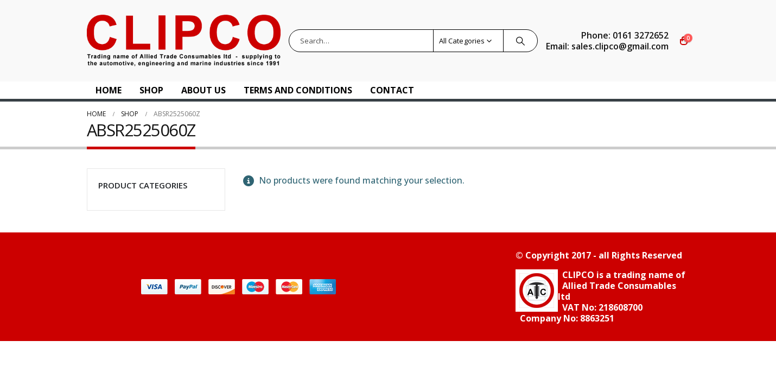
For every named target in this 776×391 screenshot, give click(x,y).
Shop (151, 90)
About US (203, 90)
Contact (392, 90)
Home (109, 90)
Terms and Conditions (298, 90)
